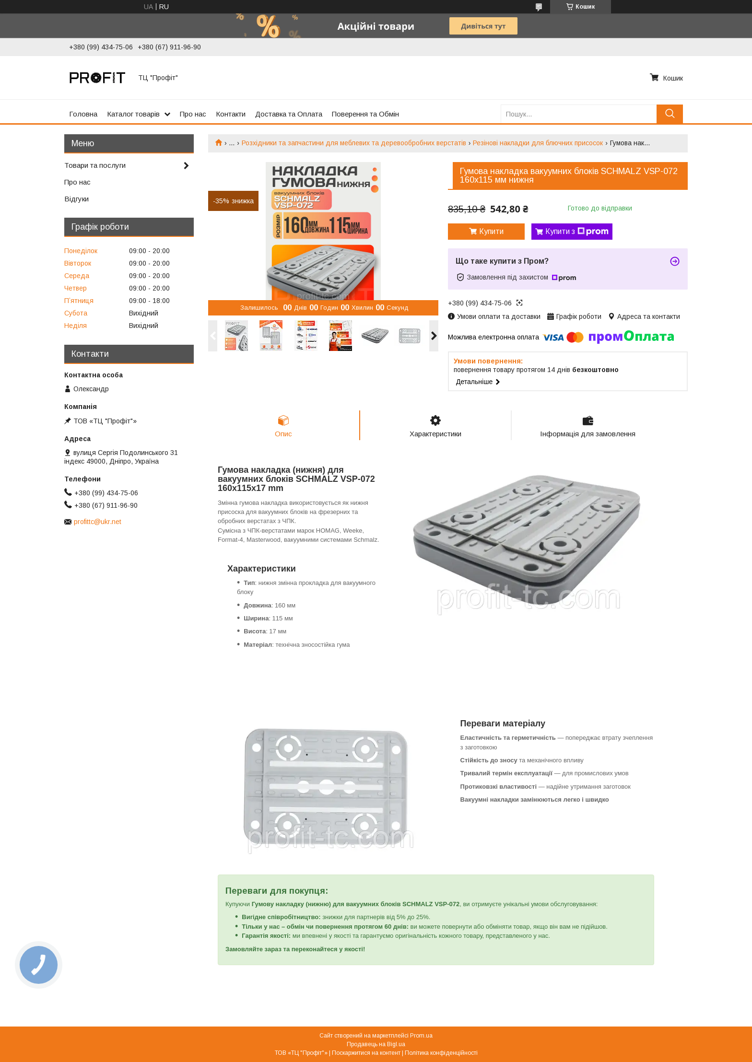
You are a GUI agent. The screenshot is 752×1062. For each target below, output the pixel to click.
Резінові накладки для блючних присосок (538, 143)
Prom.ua (421, 1035)
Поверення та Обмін (365, 114)
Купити (491, 231)
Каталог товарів (133, 114)
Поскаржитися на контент (366, 1053)
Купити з (577, 231)
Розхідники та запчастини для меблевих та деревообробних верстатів (354, 143)
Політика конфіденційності (441, 1053)
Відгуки (76, 199)
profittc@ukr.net (97, 521)
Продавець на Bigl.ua (376, 1044)
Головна (83, 114)
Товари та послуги (95, 165)
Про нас (193, 114)
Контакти (231, 114)
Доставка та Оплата (288, 114)
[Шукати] (670, 114)
